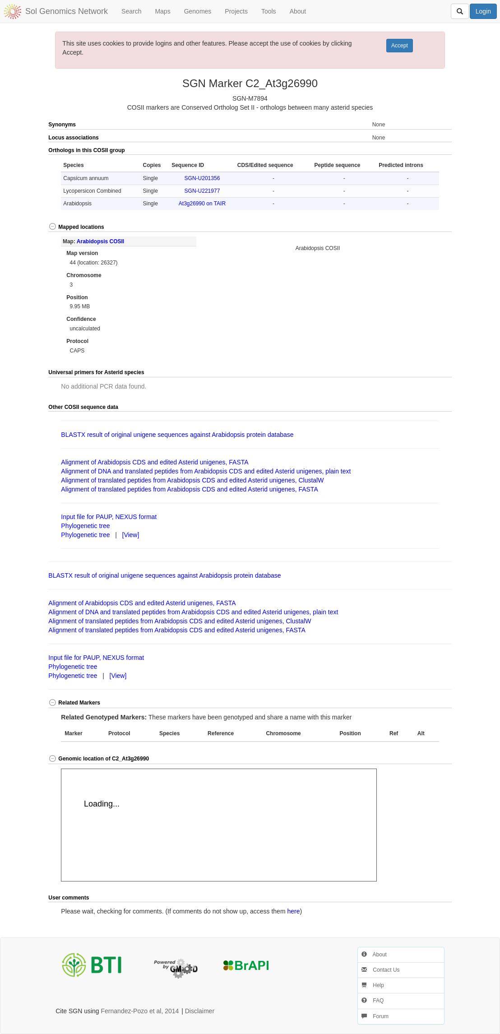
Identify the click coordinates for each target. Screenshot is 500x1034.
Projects (236, 11)
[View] (130, 534)
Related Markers (74, 703)
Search (131, 11)
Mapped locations (76, 227)
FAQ (372, 1000)
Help (372, 985)
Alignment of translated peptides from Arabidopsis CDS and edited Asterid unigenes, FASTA (189, 489)
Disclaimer (199, 1011)
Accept (399, 45)
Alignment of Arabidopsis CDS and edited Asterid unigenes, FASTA (154, 462)
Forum (375, 1016)
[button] (431, 151)
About (298, 11)
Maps (162, 11)
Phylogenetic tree (85, 525)
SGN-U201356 (202, 178)
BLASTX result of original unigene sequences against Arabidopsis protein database (177, 434)
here (293, 911)
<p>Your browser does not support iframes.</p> (219, 825)
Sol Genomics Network (66, 11)
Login (483, 11)
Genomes (198, 11)
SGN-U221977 (202, 191)
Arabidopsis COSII (100, 241)
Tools (268, 11)
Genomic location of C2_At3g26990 (98, 759)
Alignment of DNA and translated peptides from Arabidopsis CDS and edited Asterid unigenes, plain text (206, 471)
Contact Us (380, 970)
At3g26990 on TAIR (202, 203)
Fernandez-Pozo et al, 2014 (140, 1011)
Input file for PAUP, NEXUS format (109, 516)
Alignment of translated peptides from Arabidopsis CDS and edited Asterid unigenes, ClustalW (192, 480)
